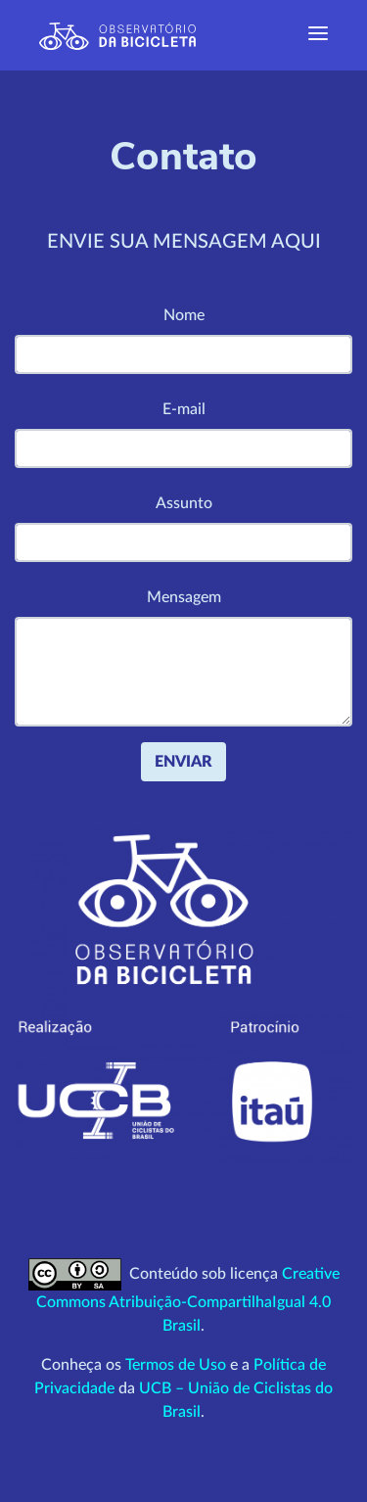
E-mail (184, 409)
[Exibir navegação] (318, 35)
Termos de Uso (175, 1365)
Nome (184, 315)
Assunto (184, 503)
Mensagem (184, 597)
